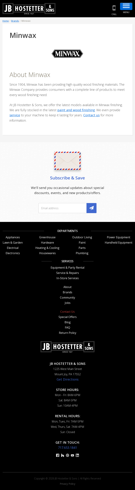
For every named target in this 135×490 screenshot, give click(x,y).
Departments (67, 231)
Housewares (47, 253)
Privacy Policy (67, 483)
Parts (82, 248)
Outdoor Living (82, 237)
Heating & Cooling (47, 248)
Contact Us (67, 312)
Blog (68, 322)
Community (67, 297)
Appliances (13, 237)
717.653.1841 (67, 447)
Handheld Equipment (118, 242)
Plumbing (82, 253)
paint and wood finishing (76, 110)
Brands (15, 20)
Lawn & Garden (13, 242)
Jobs (67, 303)
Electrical (12, 248)
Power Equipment (118, 237)
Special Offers (68, 317)
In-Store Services (67, 278)
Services (67, 261)
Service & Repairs (67, 273)
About (67, 287)
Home (5, 20)
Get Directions (68, 379)
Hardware (47, 242)
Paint (82, 242)
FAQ (67, 327)
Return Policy (67, 333)
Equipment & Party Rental (67, 268)
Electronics (13, 253)
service (14, 115)
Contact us (91, 115)
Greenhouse (47, 237)
